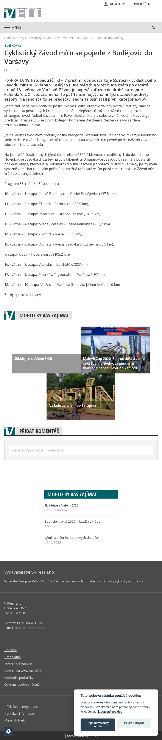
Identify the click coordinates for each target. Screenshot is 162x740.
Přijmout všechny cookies (98, 724)
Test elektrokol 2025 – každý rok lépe (72, 521)
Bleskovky (35, 38)
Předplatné (12, 657)
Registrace (119, 4)
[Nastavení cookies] (8, 731)
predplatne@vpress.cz (29, 628)
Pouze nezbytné (134, 723)
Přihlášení (142, 4)
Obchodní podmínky (18, 677)
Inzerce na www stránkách (24, 670)
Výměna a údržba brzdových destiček (71, 537)
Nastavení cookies (109, 712)
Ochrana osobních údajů (22, 684)
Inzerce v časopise (18, 664)
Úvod (8, 38)
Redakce (10, 650)
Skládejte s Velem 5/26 (61, 505)
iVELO (22, 13)
